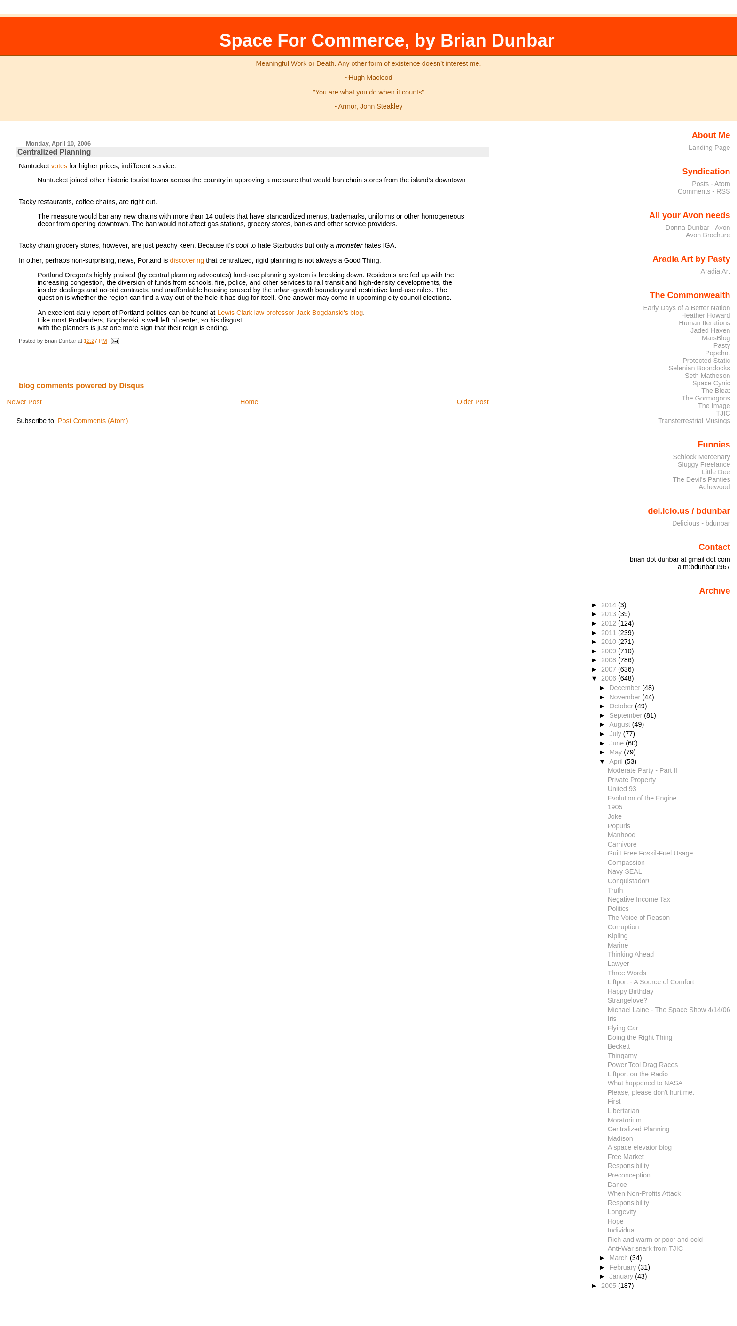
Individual (622, 1230)
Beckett (619, 1046)
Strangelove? (627, 1000)
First (614, 1101)
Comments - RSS (704, 191)
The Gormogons (706, 398)
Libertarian (623, 1110)
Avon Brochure (708, 235)
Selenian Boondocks (699, 368)
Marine (618, 945)
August (620, 724)
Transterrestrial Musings (694, 420)
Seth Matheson (707, 375)
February (623, 1267)
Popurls (619, 826)
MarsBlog (716, 338)
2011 (609, 632)
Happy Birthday (631, 991)
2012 (609, 623)
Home (249, 402)
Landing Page (709, 147)
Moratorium (625, 1120)
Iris (612, 1018)
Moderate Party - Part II (642, 770)
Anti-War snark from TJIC (645, 1248)
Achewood (714, 487)
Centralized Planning (54, 152)
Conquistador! (629, 881)
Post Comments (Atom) (93, 420)
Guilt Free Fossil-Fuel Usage (650, 853)
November (625, 697)
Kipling (618, 936)
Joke (615, 816)
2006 (609, 678)
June (617, 743)
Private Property (632, 780)
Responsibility (628, 1165)
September (626, 715)
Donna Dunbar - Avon (698, 227)
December (625, 687)
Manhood (622, 835)
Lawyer (618, 963)
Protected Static (706, 360)
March (619, 1258)
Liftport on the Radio (638, 1074)
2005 (609, 1285)
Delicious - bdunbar (701, 523)
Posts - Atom (711, 184)
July (616, 734)
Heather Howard (705, 315)
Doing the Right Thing (640, 1037)
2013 (609, 614)
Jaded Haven (710, 330)
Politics (618, 908)
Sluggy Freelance (704, 464)
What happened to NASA (645, 1083)
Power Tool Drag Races (643, 1064)
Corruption (623, 927)
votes (59, 166)
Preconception (629, 1175)
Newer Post (24, 402)
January (622, 1276)
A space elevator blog (640, 1147)
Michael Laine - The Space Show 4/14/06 (669, 1009)
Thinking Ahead (631, 954)
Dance (617, 1184)
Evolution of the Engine (642, 798)
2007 (609, 669)
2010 (609, 641)
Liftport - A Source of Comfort (651, 982)
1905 (615, 807)
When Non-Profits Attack (644, 1193)
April (617, 761)
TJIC (723, 413)
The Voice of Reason (639, 917)
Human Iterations (704, 323)
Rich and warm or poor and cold (655, 1239)
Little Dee (716, 472)
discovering (187, 260)
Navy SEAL (625, 871)
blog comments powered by (81, 386)
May (616, 752)
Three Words (627, 973)
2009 (609, 651)
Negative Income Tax (639, 899)
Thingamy (622, 1055)
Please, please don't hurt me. (651, 1092)
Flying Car (623, 1028)
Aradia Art (715, 271)
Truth (615, 890)
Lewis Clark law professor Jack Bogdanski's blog (290, 312)
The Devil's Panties (701, 479)
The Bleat (715, 390)
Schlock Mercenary (701, 457)
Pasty (721, 345)
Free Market (626, 1157)
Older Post (473, 402)
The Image (714, 405)
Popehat (717, 353)
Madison (620, 1138)
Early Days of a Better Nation (686, 308)
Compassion (626, 862)
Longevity (622, 1212)
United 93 (622, 788)
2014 (609, 605)
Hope (616, 1221)
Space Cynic (711, 383)
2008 (609, 660)
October (622, 706)
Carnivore (622, 844)
